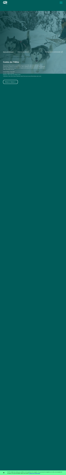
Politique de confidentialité (34, 473)
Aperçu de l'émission (8, 52)
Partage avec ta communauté (54, 52)
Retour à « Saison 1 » (10, 82)
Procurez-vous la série (23, 52)
